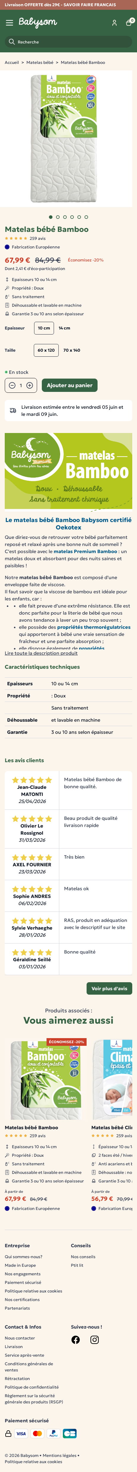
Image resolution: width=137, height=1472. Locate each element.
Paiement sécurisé (23, 1282)
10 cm (44, 328)
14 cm (64, 328)
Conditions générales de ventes (29, 1367)
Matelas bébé (39, 62)
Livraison (14, 1346)
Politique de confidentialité (32, 1387)
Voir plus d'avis (109, 988)
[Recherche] (68, 42)
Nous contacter (20, 1338)
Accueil (12, 62)
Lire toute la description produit (41, 653)
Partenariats (17, 1308)
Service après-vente (24, 1355)
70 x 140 (71, 350)
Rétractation (17, 1378)
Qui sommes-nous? (23, 1256)
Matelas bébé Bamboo (83, 62)
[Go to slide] (50, 217)
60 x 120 (46, 350)
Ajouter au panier (70, 385)
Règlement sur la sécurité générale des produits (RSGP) (34, 1399)
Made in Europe (20, 1265)
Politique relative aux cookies (33, 1291)
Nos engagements (23, 1274)
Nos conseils (83, 1256)
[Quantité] (20, 385)
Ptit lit (77, 1265)
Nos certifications (22, 1299)
